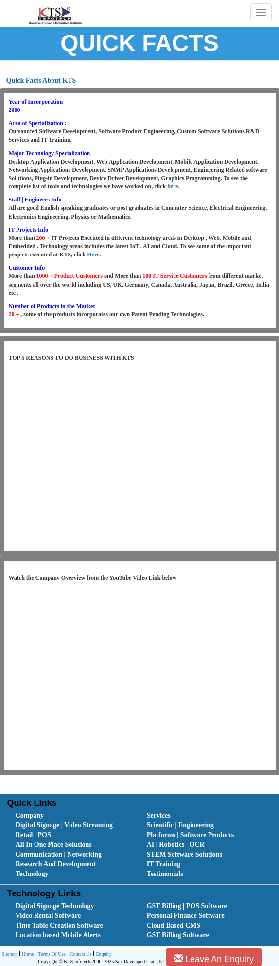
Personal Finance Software (186, 915)
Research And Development (56, 864)
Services (159, 815)
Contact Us (80, 954)
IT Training (164, 864)
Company (30, 815)
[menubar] (142, 845)
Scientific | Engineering (180, 825)
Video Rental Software (48, 915)
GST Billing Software (178, 935)
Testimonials (165, 873)
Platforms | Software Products (190, 834)
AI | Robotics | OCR (176, 844)
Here (93, 254)
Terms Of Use (51, 954)
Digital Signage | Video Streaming (64, 825)
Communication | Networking (59, 854)
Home (26, 954)
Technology (32, 873)
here (172, 186)
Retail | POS (33, 834)
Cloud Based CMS (173, 925)
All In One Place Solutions (54, 844)
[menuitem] (70, 815)
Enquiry (102, 954)
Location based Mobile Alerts (58, 935)
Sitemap (10, 954)
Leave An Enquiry (214, 959)
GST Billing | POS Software (187, 906)
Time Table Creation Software (59, 925)
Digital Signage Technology (55, 906)
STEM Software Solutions (184, 854)
